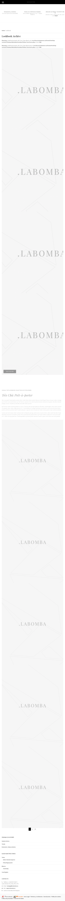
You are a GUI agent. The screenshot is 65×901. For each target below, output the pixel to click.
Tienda (3, 844)
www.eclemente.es (10, 888)
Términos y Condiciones (36, 896)
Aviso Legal (27, 896)
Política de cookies (56, 896)
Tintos (3, 857)
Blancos (4, 866)
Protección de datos (19, 898)
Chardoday (5, 868)
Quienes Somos (5, 841)
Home (3, 30)
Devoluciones (47, 896)
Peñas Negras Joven (8, 862)
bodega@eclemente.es (12, 886)
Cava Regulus (5, 872)
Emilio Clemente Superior (9, 860)
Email (56, 15)
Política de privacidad (7, 898)
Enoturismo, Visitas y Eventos (9, 847)
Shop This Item (10, 371)
